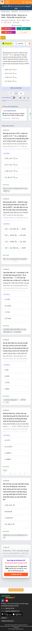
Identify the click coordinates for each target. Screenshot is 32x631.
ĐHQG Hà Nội (15, 11)
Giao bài (8, 32)
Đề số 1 (3, 37)
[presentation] (8, 55)
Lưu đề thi (23, 32)
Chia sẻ (8, 28)
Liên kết (4, 618)
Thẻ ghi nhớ (6, 43)
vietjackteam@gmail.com (12, 611)
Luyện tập (19, 43)
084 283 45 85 (9, 608)
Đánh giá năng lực (5, 11)
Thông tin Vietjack (7, 621)
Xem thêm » (7, 153)
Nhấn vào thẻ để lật (16, 88)
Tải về (23, 28)
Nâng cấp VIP (16, 574)
